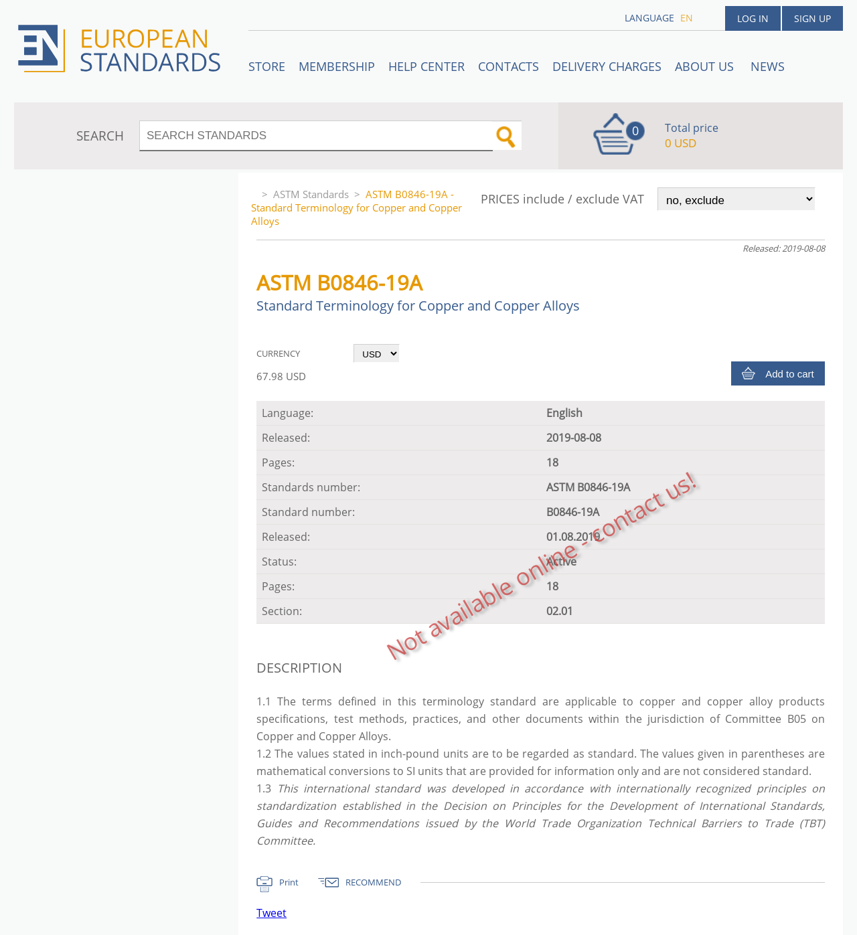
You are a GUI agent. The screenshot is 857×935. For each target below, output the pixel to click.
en (686, 17)
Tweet (271, 913)
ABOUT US (706, 66)
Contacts (508, 66)
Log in (753, 18)
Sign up (812, 18)
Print (289, 882)
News (768, 66)
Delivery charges (606, 66)
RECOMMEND (373, 882)
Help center (426, 66)
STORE (266, 66)
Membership (337, 66)
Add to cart (789, 373)
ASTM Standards (311, 194)
